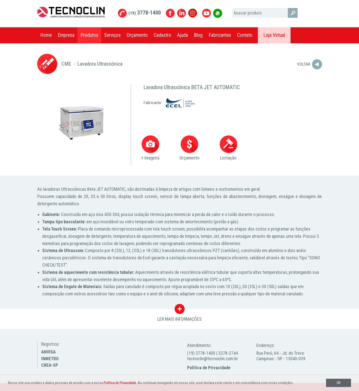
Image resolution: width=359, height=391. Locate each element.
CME (66, 64)
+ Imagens (150, 148)
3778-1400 (144, 13)
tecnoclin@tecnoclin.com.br (212, 358)
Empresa (66, 35)
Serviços (112, 35)
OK (339, 383)
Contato (244, 35)
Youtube (206, 13)
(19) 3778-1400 (201, 353)
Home (46, 35)
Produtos (89, 35)
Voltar (303, 64)
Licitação (228, 148)
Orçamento (137, 35)
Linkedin (181, 13)
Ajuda (182, 35)
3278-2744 (228, 353)
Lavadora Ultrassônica (99, 64)
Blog (198, 35)
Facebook (170, 13)
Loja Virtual (274, 35)
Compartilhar (316, 35)
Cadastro (162, 35)
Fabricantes (220, 35)
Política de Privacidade (208, 367)
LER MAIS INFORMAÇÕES (179, 310)
